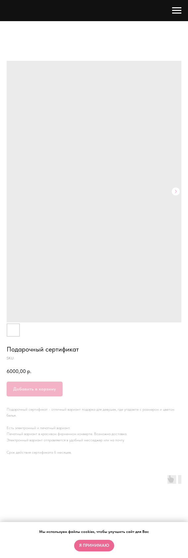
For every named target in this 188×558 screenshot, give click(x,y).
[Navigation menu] (176, 10)
